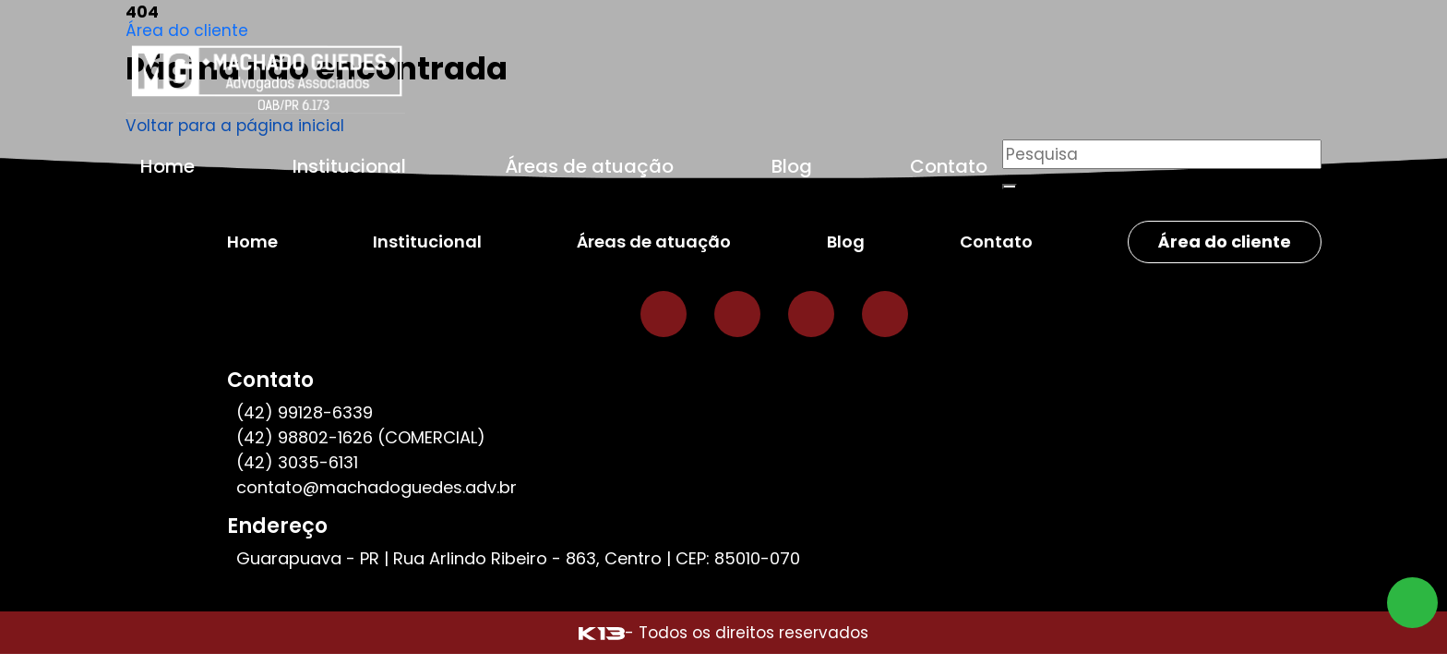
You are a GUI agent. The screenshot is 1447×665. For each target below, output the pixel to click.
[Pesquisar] (1161, 154)
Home (167, 166)
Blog (792, 166)
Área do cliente (187, 30)
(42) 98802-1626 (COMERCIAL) (360, 437)
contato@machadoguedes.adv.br (376, 487)
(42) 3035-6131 (297, 462)
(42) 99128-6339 (304, 412)
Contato (948, 166)
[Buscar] (1009, 186)
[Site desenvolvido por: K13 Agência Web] (602, 633)
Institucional (349, 166)
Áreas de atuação (589, 166)
